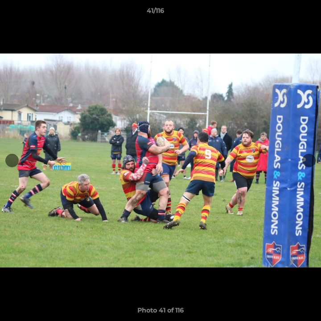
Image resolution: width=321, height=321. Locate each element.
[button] (289, 13)
